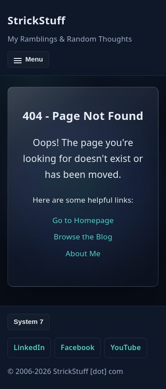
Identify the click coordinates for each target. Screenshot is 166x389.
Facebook (78, 347)
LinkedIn (29, 347)
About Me (83, 253)
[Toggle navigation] (28, 59)
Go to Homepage (83, 220)
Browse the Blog (83, 236)
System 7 (28, 321)
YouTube (126, 347)
